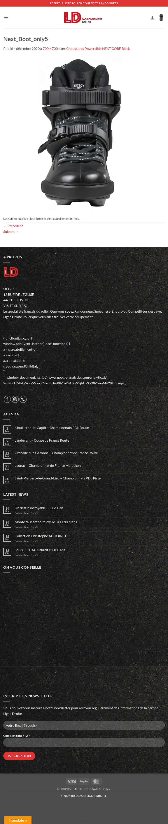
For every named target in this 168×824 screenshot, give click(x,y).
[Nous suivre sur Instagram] (15, 399)
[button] (6, 17)
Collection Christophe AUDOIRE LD (42, 536)
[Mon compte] (152, 17)
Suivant (11, 231)
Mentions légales (87, 789)
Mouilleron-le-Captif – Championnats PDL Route (52, 427)
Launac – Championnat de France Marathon (48, 465)
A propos (64, 789)
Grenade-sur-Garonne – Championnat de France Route (56, 453)
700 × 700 (50, 48)
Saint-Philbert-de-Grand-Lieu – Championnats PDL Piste (58, 478)
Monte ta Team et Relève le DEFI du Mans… (47, 522)
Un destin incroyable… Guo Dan (39, 508)
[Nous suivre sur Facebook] (7, 399)
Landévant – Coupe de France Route (42, 440)
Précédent (13, 226)
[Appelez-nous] (23, 399)
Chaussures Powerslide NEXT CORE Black (98, 48)
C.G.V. (107, 789)
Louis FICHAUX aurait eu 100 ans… (41, 550)
